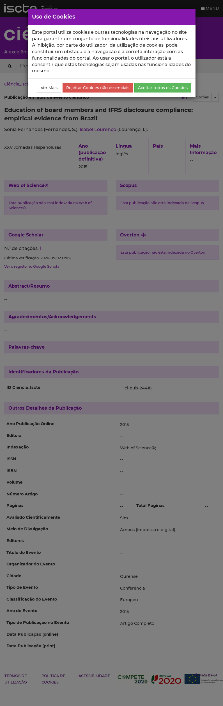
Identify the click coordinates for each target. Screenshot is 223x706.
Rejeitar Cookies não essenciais (97, 87)
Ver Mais (49, 87)
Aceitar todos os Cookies (163, 87)
